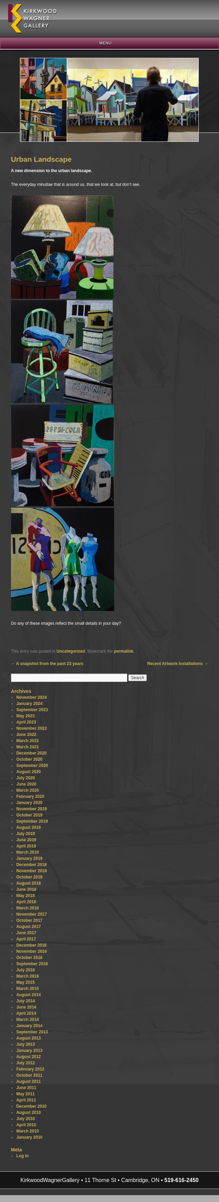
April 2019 (26, 846)
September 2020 (32, 765)
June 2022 (26, 734)
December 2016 (31, 945)
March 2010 (27, 1131)
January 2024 (29, 703)
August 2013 (28, 1038)
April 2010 (26, 1124)
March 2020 (27, 790)
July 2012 (25, 1063)
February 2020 (30, 796)
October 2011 (29, 1075)
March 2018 (27, 908)
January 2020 (29, 802)
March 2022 (27, 740)
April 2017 (26, 939)
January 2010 (29, 1137)
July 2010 (25, 1118)
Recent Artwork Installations (177, 663)
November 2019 (31, 808)
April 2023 (26, 722)
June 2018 (26, 889)
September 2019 (32, 821)
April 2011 (26, 1100)
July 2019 (25, 833)
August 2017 (28, 926)
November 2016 (31, 951)
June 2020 (26, 784)
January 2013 (29, 1050)
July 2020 (25, 778)
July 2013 (25, 1044)
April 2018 (26, 901)
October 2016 (29, 957)
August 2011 (28, 1081)
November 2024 (31, 697)
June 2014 (26, 1007)
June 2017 (26, 932)
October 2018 (29, 877)
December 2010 (31, 1106)
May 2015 (25, 982)
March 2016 (27, 976)
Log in (22, 1155)
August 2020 (28, 771)
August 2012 (28, 1056)
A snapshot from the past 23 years (47, 663)
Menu (105, 43)
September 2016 (32, 963)
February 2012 (30, 1069)
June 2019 (26, 839)
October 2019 (29, 815)
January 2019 (29, 858)
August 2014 (28, 994)
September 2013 (32, 1032)
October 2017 (29, 920)
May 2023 (25, 716)
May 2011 (25, 1094)
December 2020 (31, 753)
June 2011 (26, 1087)
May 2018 (25, 895)
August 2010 (28, 1112)
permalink (123, 651)
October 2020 (29, 759)
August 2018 (28, 883)
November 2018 (31, 870)
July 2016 (25, 970)
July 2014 (25, 1001)
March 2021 (27, 747)
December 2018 (31, 864)
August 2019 (28, 827)
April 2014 (26, 1013)
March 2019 (27, 852)
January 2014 (29, 1025)
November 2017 (31, 914)
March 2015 (27, 988)
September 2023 (32, 709)
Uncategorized (71, 651)
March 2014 (27, 1019)
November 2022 (31, 728)
